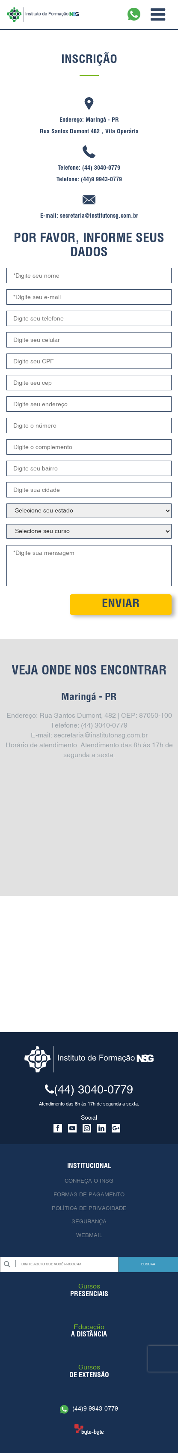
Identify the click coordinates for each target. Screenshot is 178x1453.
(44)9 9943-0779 (89, 1408)
